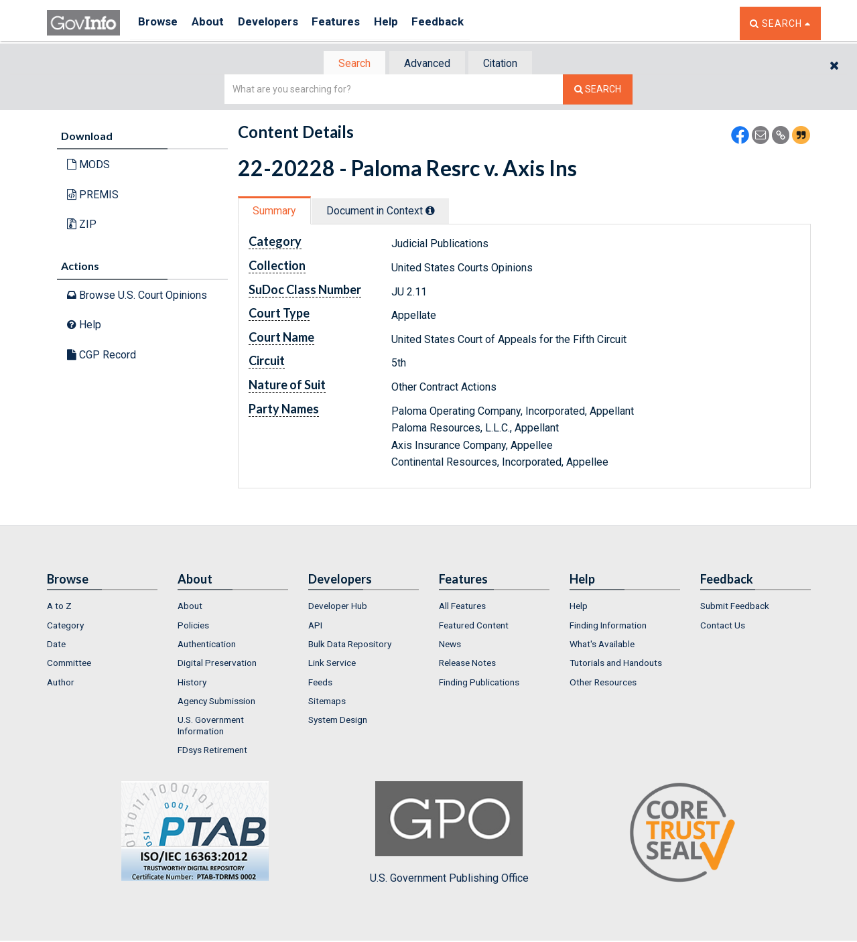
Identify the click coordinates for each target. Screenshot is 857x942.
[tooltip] (439, 211)
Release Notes (467, 664)
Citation (506, 64)
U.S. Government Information (211, 726)
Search (348, 64)
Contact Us (722, 626)
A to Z (59, 607)
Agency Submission (216, 702)
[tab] (349, 64)
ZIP (81, 225)
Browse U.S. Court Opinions (137, 295)
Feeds (320, 683)
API (315, 626)
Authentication (207, 645)
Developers (279, 23)
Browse (159, 23)
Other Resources (603, 683)
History (192, 683)
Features (352, 23)
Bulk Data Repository (349, 645)
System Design (337, 721)
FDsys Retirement (212, 751)
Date (56, 645)
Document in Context (389, 212)
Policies (193, 626)
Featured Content (474, 626)
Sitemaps (327, 702)
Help (406, 23)
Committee (69, 664)
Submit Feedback (734, 607)
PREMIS (93, 196)
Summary (277, 212)
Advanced (426, 64)
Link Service (332, 664)
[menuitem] (102, 607)
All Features (462, 607)
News (450, 645)
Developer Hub (337, 607)
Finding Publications (479, 683)
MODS (88, 165)
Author (60, 683)
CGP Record (101, 356)
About (214, 23)
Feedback (463, 23)
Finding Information (608, 626)
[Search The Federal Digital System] (598, 91)
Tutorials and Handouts (616, 664)
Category (65, 626)
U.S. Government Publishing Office (449, 834)
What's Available (602, 645)
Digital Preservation (217, 664)
